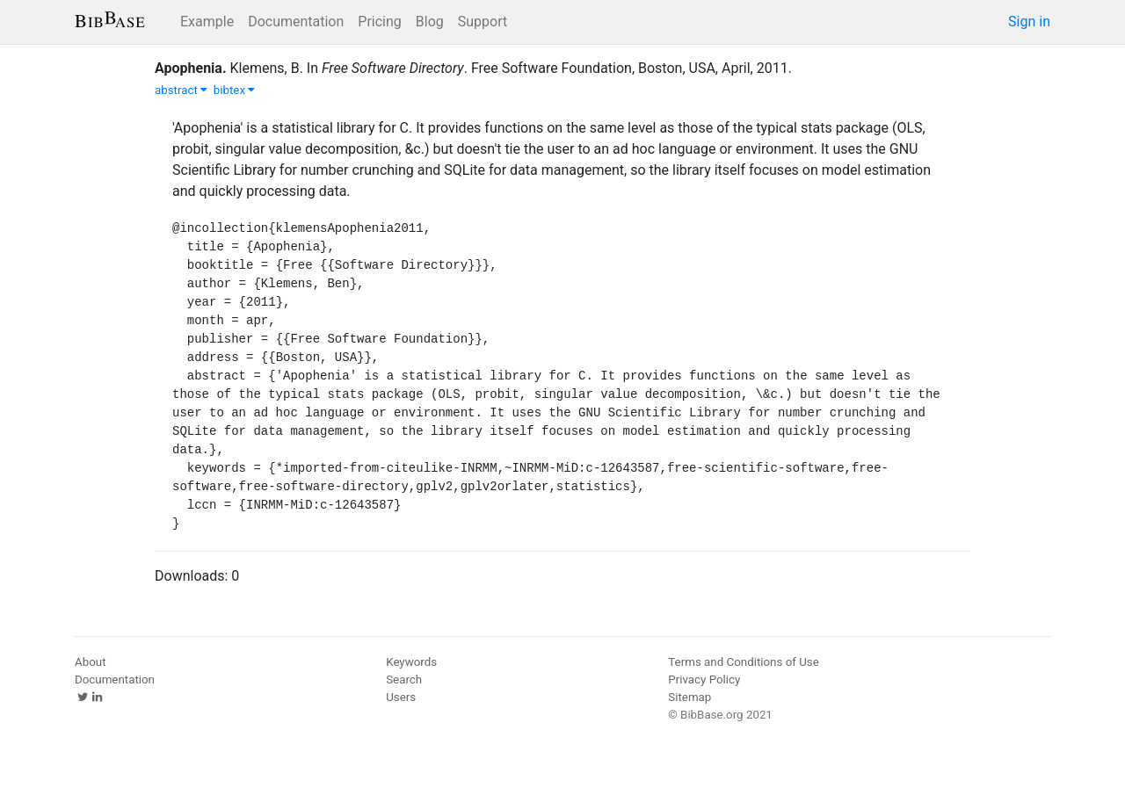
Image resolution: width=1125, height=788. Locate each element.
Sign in (1029, 21)
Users (401, 697)
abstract (181, 90)
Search (404, 679)
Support (482, 21)
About (90, 662)
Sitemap (689, 697)
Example (207, 21)
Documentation (296, 21)
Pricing (380, 21)
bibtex (235, 90)
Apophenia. (191, 68)
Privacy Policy (704, 679)
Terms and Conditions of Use (743, 662)
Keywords (411, 662)
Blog (430, 21)
